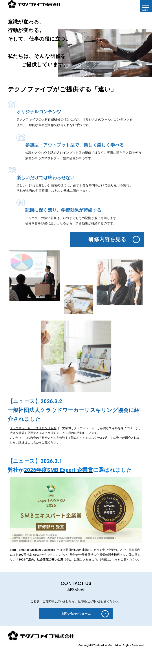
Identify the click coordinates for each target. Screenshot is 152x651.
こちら (31, 442)
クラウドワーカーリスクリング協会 (33, 428)
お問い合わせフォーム (76, 613)
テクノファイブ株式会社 (34, 4)
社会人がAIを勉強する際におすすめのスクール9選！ (76, 437)
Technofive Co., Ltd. (106, 646)
